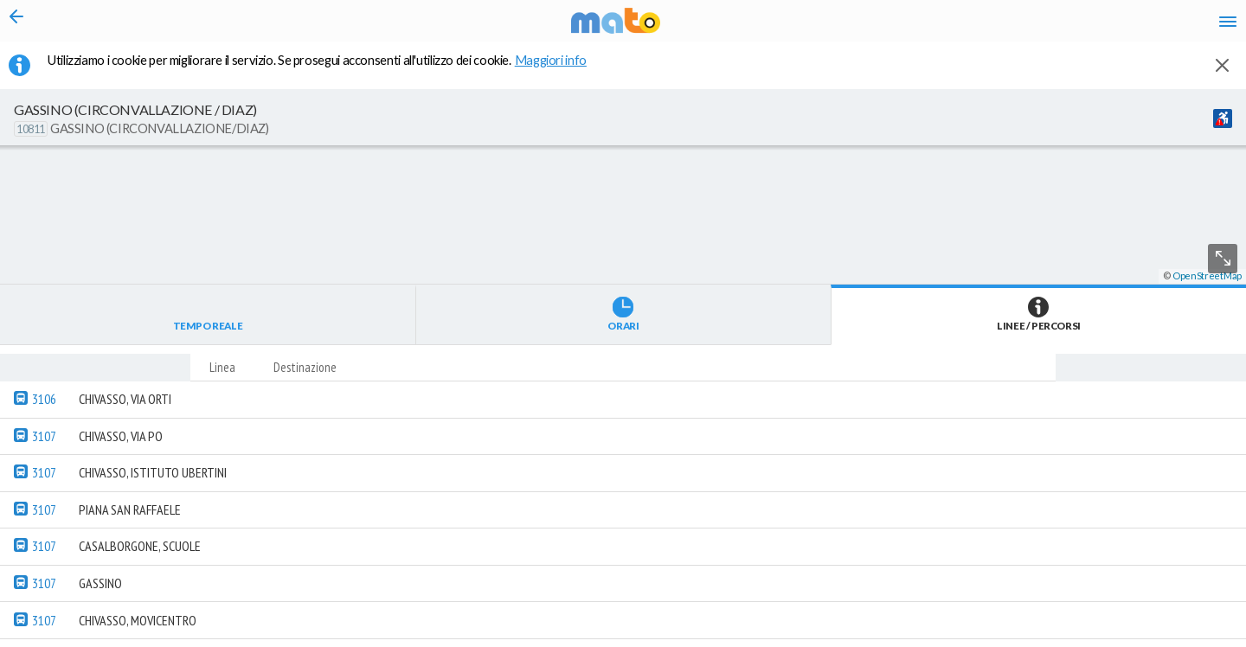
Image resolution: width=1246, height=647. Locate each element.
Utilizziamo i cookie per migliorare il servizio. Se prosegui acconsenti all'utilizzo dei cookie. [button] (328, 70)
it (979, 26)
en (1011, 26)
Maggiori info (560, 70)
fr (1044, 26)
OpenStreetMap (1207, 639)
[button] (463, 596)
